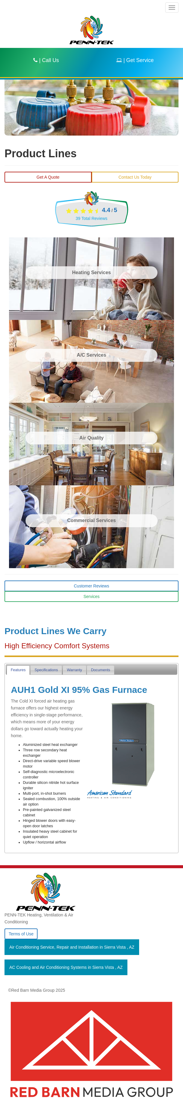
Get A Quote (48, 177)
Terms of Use (21, 933)
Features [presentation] (18, 670)
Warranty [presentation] (74, 670)
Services (92, 596)
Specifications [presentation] (46, 670)
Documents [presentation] (100, 670)
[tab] (18, 670)
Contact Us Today (134, 177)
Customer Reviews (91, 586)
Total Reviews (92, 218)
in (71, 947)
